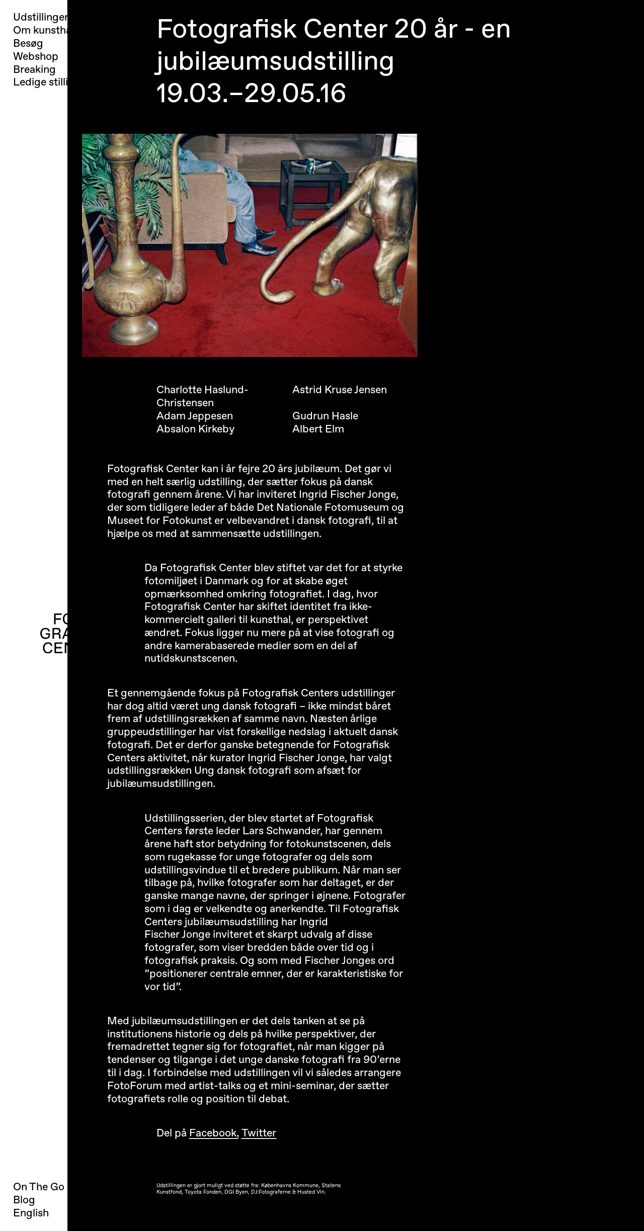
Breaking (34, 69)
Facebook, (214, 1133)
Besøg (28, 43)
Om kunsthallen (50, 30)
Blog (24, 1200)
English (31, 1213)
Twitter (259, 1133)
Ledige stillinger (51, 82)
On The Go (38, 1187)
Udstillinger (40, 17)
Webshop (35, 56)
